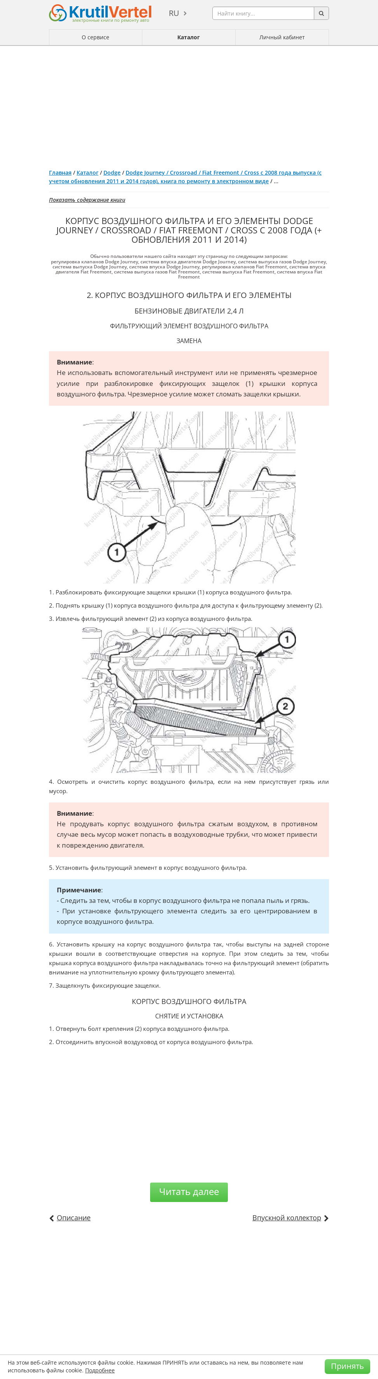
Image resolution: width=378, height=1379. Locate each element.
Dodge (112, 172)
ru (174, 13)
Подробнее (100, 1370)
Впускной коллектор (286, 1217)
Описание (74, 1217)
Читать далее (189, 1191)
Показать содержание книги (87, 199)
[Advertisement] (189, 104)
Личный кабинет (282, 37)
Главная (60, 172)
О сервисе (95, 37)
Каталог (188, 37)
